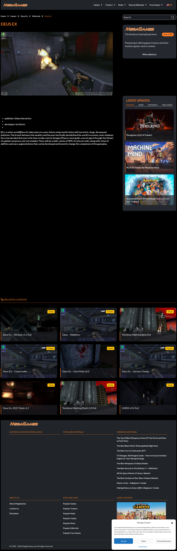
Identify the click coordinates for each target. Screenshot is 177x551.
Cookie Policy (142, 547)
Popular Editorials (71, 528)
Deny (144, 541)
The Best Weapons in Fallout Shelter (132, 463)
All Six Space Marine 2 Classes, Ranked (133, 473)
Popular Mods (69, 513)
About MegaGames (18, 503)
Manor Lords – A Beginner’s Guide (131, 483)
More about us (149, 54)
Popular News (69, 523)
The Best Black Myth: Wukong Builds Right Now (137, 446)
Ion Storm (20, 124)
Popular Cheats (69, 518)
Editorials (36, 16)
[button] (172, 522)
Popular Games (69, 503)
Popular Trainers (70, 508)
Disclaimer (14, 513)
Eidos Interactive (23, 118)
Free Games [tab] (167, 105)
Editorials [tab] (152, 105)
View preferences (164, 541)
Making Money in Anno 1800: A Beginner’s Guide (138, 488)
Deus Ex (24, 16)
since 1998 (167, 34)
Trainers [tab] (130, 105)
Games (13, 16)
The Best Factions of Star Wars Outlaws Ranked (137, 478)
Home (3, 16)
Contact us (14, 508)
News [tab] (141, 105)
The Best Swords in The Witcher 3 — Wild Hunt (137, 468)
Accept (123, 541)
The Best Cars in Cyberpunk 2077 (131, 450)
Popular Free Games (72, 533)
